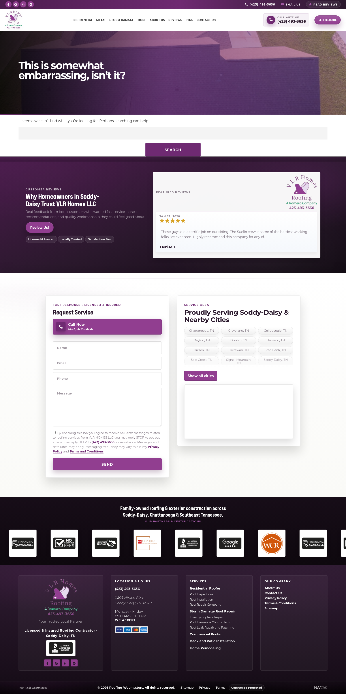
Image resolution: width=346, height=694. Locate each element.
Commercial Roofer (206, 634)
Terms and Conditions (86, 451)
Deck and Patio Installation (212, 641)
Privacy (204, 688)
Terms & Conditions (280, 603)
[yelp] (23, 4)
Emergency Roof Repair (207, 617)
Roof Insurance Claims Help (209, 622)
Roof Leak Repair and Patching (212, 627)
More (141, 20)
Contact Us (206, 20)
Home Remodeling (205, 648)
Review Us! (39, 227)
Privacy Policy (276, 598)
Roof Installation (201, 599)
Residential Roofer (205, 588)
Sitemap (271, 608)
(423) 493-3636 (103, 442)
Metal (101, 20)
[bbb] (31, 4)
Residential (82, 20)
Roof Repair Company (205, 604)
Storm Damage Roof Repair (212, 611)
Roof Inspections (201, 594)
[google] (16, 4)
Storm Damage (121, 20)
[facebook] (8, 4)
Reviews (175, 20)
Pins (189, 20)
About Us (157, 20)
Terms (220, 688)
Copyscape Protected (246, 687)
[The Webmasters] (33, 687)
